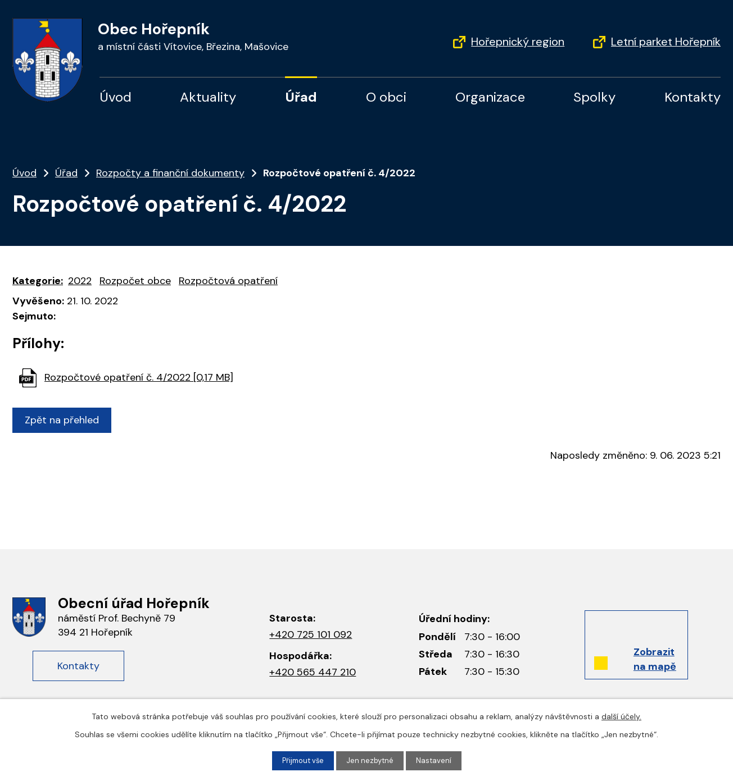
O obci (386, 97)
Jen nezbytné (371, 760)
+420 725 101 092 (310, 634)
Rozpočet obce (135, 280)
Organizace (490, 97)
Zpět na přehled (65, 420)
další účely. (621, 715)
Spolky (594, 97)
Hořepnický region (517, 41)
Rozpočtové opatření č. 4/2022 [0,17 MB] (138, 377)
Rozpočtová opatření (228, 280)
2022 (80, 280)
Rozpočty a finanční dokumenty (170, 173)
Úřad (301, 97)
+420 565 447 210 (312, 672)
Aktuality (208, 97)
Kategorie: (37, 280)
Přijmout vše (301, 760)
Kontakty (692, 97)
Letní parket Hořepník (666, 41)
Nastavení (437, 760)
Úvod (115, 97)
